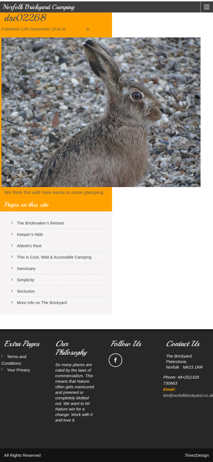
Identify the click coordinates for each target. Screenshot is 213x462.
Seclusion (26, 291)
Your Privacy (18, 369)
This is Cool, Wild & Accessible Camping (54, 257)
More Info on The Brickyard (42, 302)
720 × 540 (75, 29)
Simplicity (25, 279)
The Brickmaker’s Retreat (40, 223)
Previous (12, 34)
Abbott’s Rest (29, 245)
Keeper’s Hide (30, 234)
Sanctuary (99, 29)
